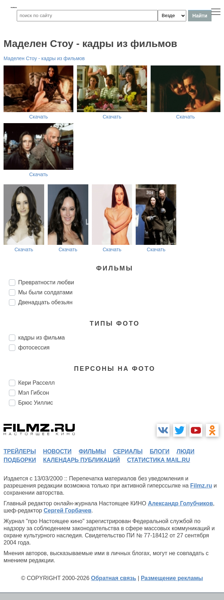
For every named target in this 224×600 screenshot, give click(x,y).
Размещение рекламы (172, 578)
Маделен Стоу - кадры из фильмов (44, 58)
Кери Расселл (36, 383)
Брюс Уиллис (35, 403)
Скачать (38, 117)
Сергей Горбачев (67, 510)
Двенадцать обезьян (45, 302)
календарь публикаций (81, 460)
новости (57, 451)
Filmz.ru (201, 486)
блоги (159, 451)
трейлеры (20, 451)
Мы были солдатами (45, 292)
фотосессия (34, 347)
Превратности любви (46, 282)
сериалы (127, 451)
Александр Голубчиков (180, 503)
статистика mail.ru (158, 460)
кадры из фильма (41, 338)
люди (185, 451)
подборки (20, 460)
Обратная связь (113, 578)
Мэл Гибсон (33, 393)
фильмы (92, 451)
